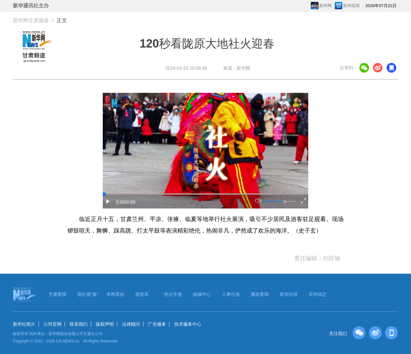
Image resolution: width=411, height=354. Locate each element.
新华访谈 (289, 294)
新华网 (325, 5)
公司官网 (52, 324)
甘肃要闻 (57, 294)
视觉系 (142, 294)
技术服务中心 (187, 324)
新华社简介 (24, 324)
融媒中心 (202, 294)
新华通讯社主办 (31, 5)
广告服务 (157, 324)
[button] (108, 201)
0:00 (120, 202)
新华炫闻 (351, 5)
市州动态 (318, 294)
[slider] (284, 201)
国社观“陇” (87, 294)
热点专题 (173, 294)
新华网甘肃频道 (31, 20)
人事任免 (231, 294)
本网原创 (115, 294)
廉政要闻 (260, 294)
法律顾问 (131, 324)
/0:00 (130, 202)
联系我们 (79, 324)
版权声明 (105, 324)
